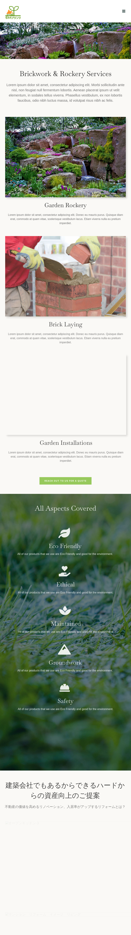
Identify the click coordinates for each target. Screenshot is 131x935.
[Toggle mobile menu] (124, 11)
